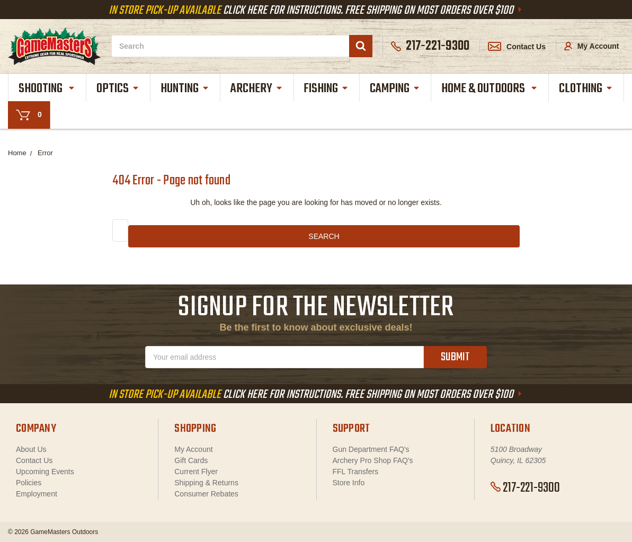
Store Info (349, 482)
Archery (256, 89)
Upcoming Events (45, 471)
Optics (118, 89)
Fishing (326, 89)
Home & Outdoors (489, 89)
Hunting (185, 89)
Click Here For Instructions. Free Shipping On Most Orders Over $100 (316, 10)
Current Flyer (196, 471)
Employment (36, 494)
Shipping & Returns (206, 482)
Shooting (47, 89)
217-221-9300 (525, 488)
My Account (591, 46)
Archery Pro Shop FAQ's (373, 460)
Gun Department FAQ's (371, 449)
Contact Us (517, 46)
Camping (395, 89)
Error (45, 153)
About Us (31, 449)
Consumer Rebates (206, 494)
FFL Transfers (356, 471)
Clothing (586, 89)
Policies (28, 482)
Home (17, 153)
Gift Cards (191, 460)
